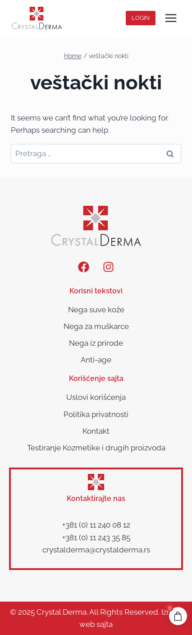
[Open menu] (170, 18)
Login (141, 17)
